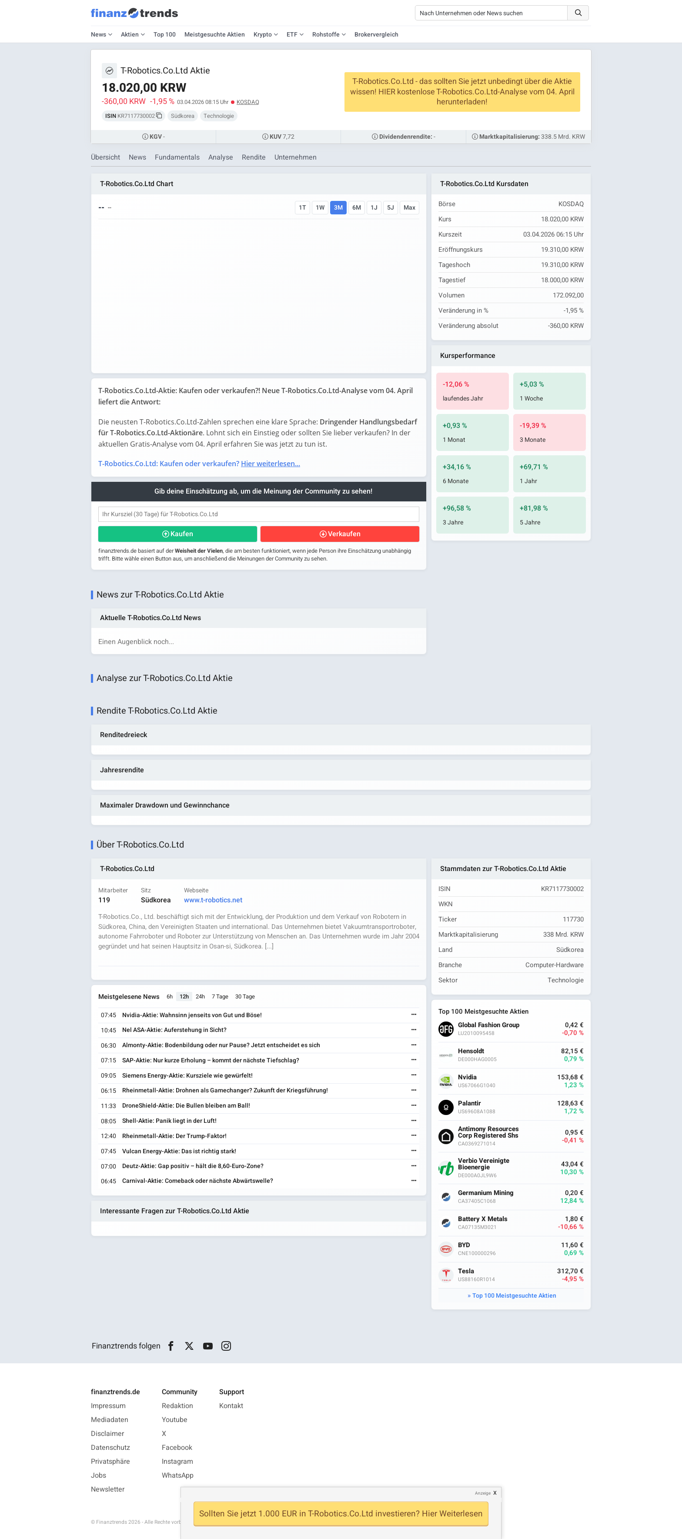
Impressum (108, 1406)
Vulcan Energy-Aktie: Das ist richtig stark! (179, 1151)
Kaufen (181, 534)
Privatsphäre (110, 1461)
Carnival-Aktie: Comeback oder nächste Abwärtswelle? (197, 1180)
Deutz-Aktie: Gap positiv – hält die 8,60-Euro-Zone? (193, 1166)
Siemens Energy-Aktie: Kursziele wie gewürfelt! (187, 1075)
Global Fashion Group (488, 1025)
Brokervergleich (376, 34)
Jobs (98, 1475)
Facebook (177, 1447)
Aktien (130, 34)
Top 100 (165, 34)
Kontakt (231, 1406)
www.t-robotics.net (213, 900)
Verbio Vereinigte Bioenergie (483, 1164)
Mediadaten (109, 1420)
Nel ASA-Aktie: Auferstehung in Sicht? (174, 1030)
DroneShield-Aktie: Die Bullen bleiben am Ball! (186, 1105)
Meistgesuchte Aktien (214, 34)
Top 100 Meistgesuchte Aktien (514, 1295)
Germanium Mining (486, 1193)
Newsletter (107, 1489)
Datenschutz (110, 1447)
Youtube (174, 1420)
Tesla (466, 1271)
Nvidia (467, 1077)
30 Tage (245, 996)
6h (170, 996)
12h (184, 996)
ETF (292, 34)
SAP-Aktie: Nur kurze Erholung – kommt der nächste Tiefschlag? (210, 1060)
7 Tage (220, 996)
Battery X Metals (483, 1219)
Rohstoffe (326, 34)
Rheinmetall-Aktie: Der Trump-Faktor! (174, 1136)
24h (200, 996)
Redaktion (177, 1406)
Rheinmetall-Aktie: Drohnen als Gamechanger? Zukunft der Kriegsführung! (225, 1090)
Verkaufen (344, 534)
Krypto (263, 34)
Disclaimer (107, 1434)
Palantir (469, 1103)
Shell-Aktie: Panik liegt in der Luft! (169, 1120)
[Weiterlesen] (414, 1015)
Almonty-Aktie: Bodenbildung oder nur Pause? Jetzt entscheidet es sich (221, 1045)
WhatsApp (178, 1475)
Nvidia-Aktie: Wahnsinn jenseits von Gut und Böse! (192, 1015)
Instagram (177, 1461)
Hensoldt (471, 1051)
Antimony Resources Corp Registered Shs (488, 1132)
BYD (464, 1245)
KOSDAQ (248, 102)
